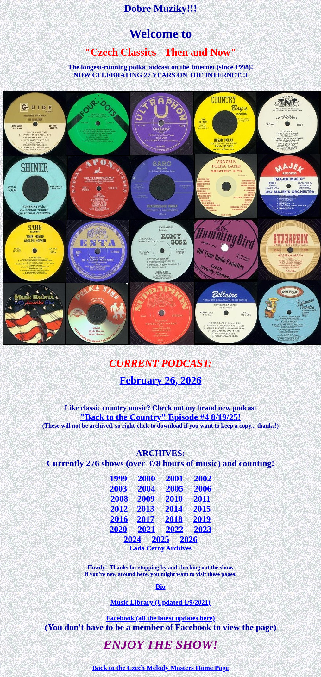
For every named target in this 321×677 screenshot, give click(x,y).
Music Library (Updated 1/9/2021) (160, 602)
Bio (160, 586)
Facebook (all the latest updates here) (160, 618)
